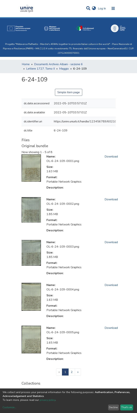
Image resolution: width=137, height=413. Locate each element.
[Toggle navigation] (113, 8)
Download (111, 157)
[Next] (78, 372)
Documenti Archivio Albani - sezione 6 (58, 64)
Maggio (64, 69)
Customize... (9, 407)
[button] (94, 8)
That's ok (126, 407)
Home (26, 64)
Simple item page (68, 92)
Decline (113, 407)
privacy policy (47, 400)
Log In (102, 8)
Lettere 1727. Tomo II (40, 69)
